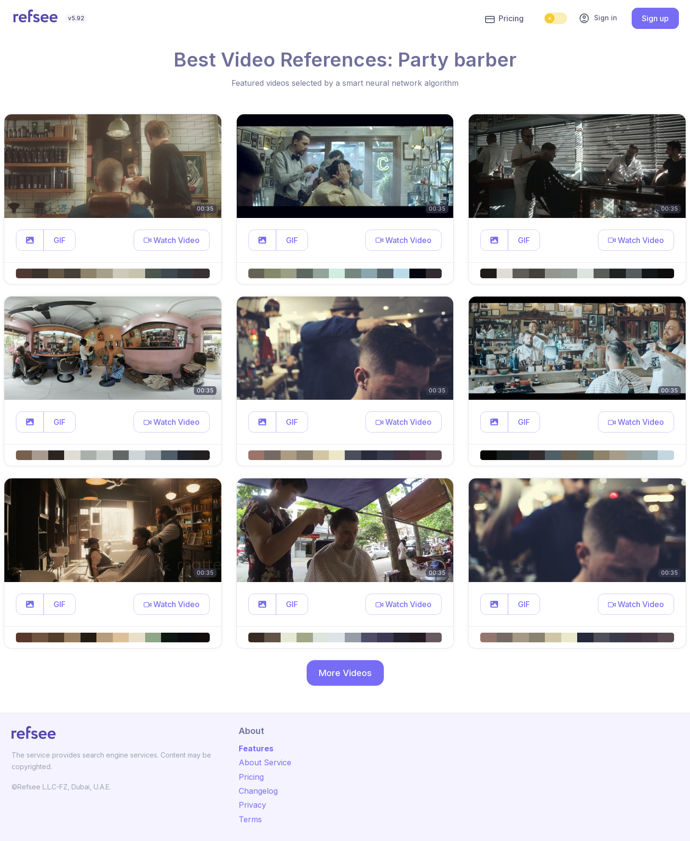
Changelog (258, 791)
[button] (30, 240)
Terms (250, 819)
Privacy (252, 805)
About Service (265, 762)
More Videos (345, 673)
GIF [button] (60, 240)
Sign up (655, 18)
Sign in (598, 18)
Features (256, 748)
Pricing (504, 19)
